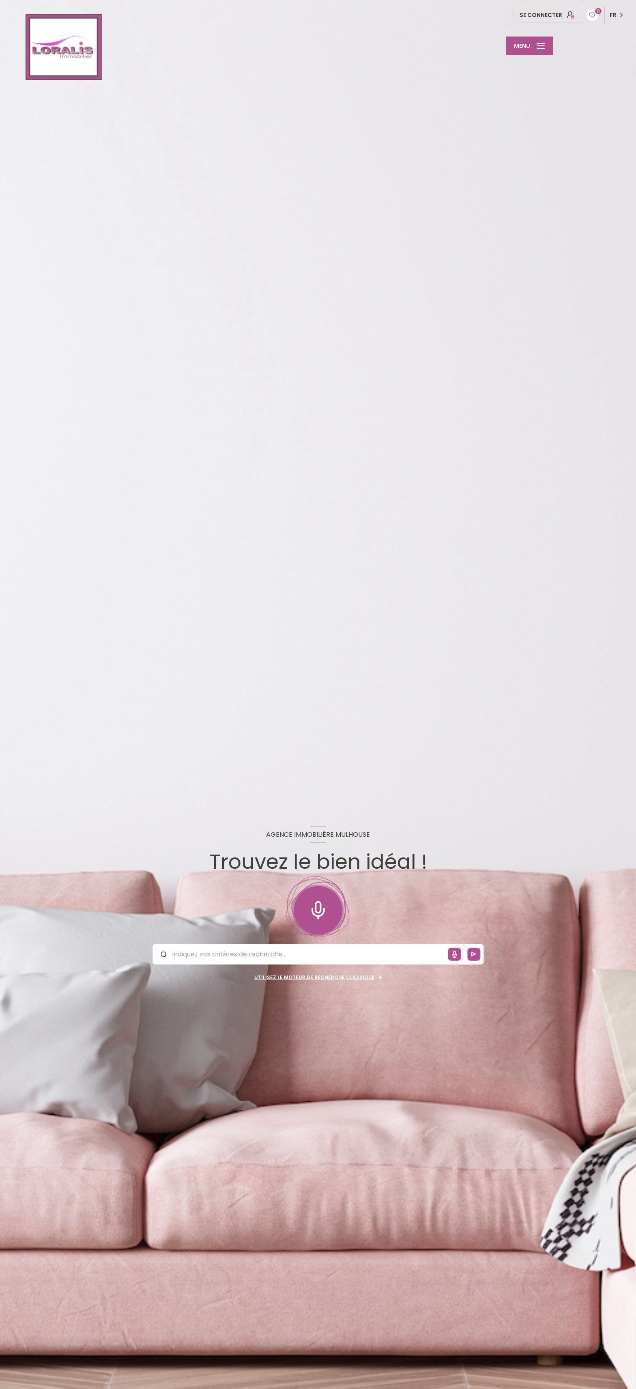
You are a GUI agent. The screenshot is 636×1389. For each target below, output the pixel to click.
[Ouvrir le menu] (529, 46)
